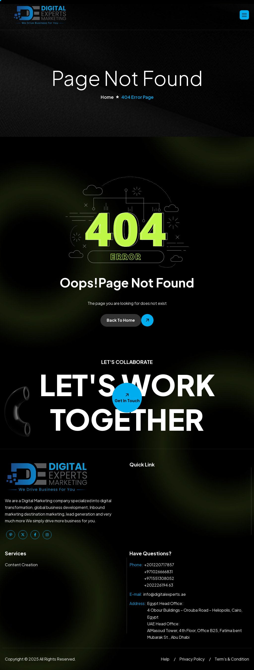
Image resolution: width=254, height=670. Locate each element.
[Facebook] (35, 534)
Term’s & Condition (232, 659)
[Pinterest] (10, 534)
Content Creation (21, 564)
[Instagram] (47, 534)
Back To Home (121, 320)
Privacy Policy (192, 659)
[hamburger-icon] (244, 14)
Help (165, 659)
